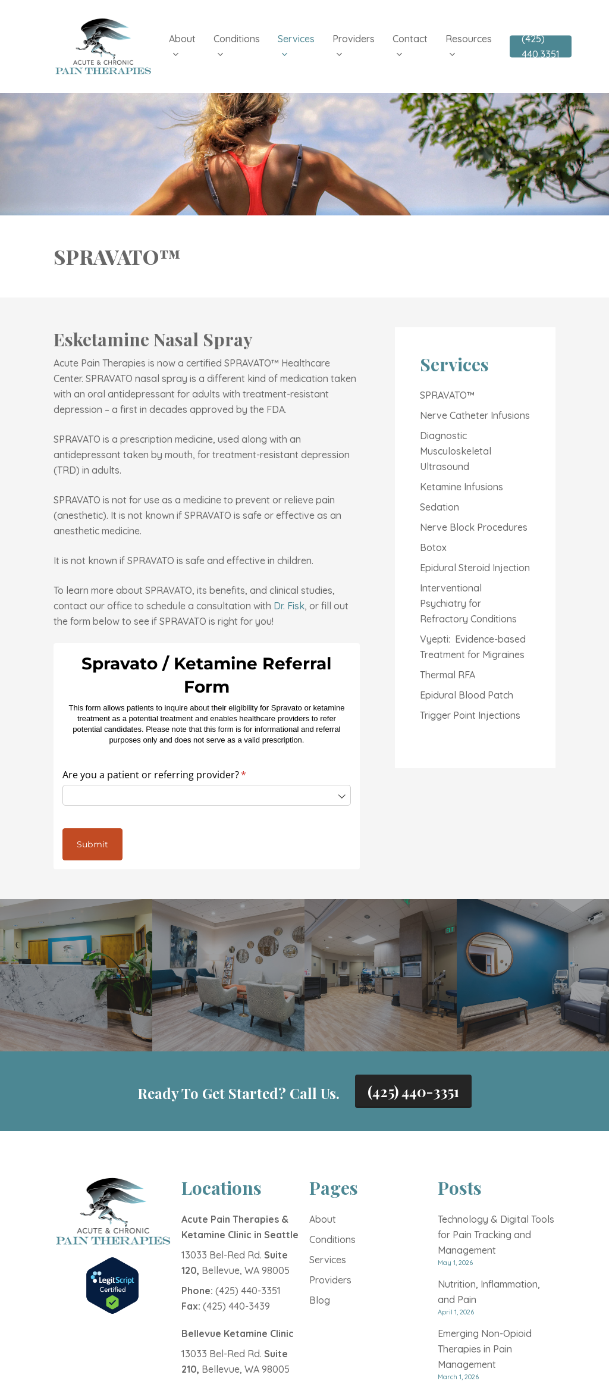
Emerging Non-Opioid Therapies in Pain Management (485, 1348)
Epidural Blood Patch (466, 695)
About (322, 1219)
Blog (319, 1300)
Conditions (332, 1239)
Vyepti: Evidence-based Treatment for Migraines (473, 646)
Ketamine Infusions (461, 487)
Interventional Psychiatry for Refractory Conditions (468, 603)
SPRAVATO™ (447, 395)
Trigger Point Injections (470, 715)
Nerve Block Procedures (474, 527)
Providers (330, 1280)
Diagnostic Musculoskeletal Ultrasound (455, 451)
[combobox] (206, 795)
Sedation (439, 507)
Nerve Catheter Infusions (475, 415)
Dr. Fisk (289, 606)
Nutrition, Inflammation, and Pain (489, 1291)
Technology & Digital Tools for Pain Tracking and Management (496, 1234)
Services (327, 1260)
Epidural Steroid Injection (475, 568)
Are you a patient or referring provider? (173, 774)
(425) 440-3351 (413, 1091)
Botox (433, 547)
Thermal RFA (447, 675)
